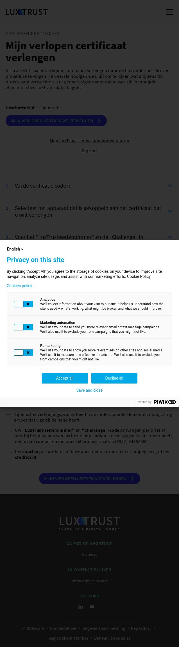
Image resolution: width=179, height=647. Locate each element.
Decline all (114, 378)
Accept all (65, 378)
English (15, 249)
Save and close (89, 390)
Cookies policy (19, 285)
